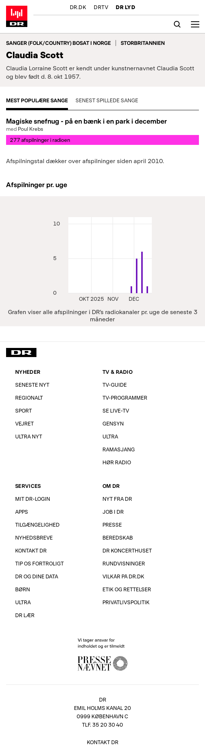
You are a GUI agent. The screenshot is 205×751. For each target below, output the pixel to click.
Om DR (111, 486)
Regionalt (29, 397)
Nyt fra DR (117, 498)
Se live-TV (115, 410)
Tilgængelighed (37, 524)
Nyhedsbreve (34, 537)
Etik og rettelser (126, 589)
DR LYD (125, 8)
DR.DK (78, 8)
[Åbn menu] (195, 24)
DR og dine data (36, 576)
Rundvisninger (123, 563)
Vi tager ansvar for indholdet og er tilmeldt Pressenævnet (102, 654)
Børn (22, 589)
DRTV (101, 8)
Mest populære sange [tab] (37, 100)
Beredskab (117, 537)
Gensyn (113, 423)
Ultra (110, 436)
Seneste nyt (32, 384)
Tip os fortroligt (39, 563)
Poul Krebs (30, 128)
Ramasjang (118, 449)
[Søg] (177, 24)
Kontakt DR (31, 550)
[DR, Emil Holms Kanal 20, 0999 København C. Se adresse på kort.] (102, 709)
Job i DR (113, 511)
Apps (21, 511)
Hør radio (116, 462)
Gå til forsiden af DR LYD (16, 16)
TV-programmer (124, 397)
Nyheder (27, 371)
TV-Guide (114, 384)
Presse (112, 524)
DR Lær (25, 615)
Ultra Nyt (28, 436)
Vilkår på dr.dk (123, 576)
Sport (23, 410)
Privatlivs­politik (126, 602)
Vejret (24, 423)
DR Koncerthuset (127, 550)
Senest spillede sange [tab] (107, 100)
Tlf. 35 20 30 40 (102, 724)
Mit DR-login (32, 498)
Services (28, 486)
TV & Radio (117, 371)
